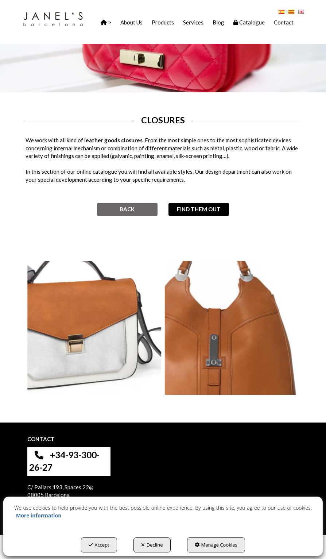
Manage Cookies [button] (216, 544)
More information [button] (38, 515)
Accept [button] (99, 544)
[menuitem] (284, 10)
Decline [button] (152, 544)
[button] (53, 19)
